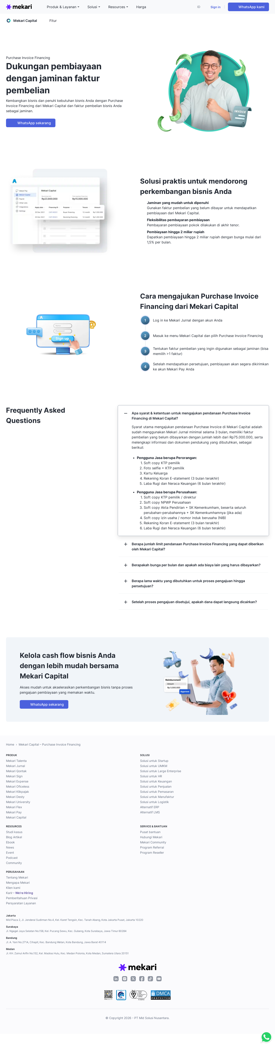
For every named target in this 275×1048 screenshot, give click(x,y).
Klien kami (13, 887)
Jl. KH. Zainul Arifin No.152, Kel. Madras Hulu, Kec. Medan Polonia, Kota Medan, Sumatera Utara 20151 (67, 953)
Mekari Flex (14, 807)
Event (10, 852)
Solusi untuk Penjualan (155, 786)
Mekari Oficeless (17, 786)
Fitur (53, 20)
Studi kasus (14, 832)
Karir (19, 893)
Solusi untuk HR (151, 776)
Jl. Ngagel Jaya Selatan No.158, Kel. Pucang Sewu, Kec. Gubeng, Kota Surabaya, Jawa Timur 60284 (66, 931)
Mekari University (18, 802)
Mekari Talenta (16, 761)
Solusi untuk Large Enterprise (160, 771)
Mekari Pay (14, 812)
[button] (200, 7)
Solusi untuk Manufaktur (157, 797)
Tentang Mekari (17, 877)
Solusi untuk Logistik (154, 802)
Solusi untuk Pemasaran (157, 791)
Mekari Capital (16, 817)
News (10, 847)
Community (14, 863)
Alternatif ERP (149, 807)
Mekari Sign (14, 776)
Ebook (10, 842)
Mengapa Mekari (18, 882)
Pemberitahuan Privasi (21, 898)
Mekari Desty (15, 797)
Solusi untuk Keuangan (156, 781)
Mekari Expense (17, 781)
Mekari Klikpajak (17, 791)
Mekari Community (153, 842)
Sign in (216, 7)
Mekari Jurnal (15, 766)
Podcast (12, 857)
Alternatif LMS (150, 812)
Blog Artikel (14, 837)
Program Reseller (152, 852)
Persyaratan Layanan (21, 903)
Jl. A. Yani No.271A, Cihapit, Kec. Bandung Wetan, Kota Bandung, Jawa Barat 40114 (56, 942)
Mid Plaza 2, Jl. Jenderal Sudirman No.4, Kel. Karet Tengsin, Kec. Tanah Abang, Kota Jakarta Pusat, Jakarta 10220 (74, 919)
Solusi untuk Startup (154, 761)
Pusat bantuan (150, 832)
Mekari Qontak (16, 771)
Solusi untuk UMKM (153, 766)
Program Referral (152, 847)
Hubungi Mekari (151, 837)
